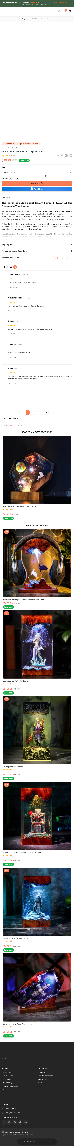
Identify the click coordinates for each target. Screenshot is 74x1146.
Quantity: (5, 168)
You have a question (10, 247)
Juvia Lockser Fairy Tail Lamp (15, 671)
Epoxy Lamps (13, 19)
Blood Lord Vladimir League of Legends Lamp (22, 842)
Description (7, 187)
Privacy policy (6, 1069)
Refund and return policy (10, 1076)
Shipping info (7, 234)
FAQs (40, 1072)
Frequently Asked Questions (14, 240)
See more (5, 228)
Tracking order (7, 1062)
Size (3, 157)
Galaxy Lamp (24, 19)
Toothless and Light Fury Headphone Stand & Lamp (24, 589)
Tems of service (7, 1065)
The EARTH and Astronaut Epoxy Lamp (19, 496)
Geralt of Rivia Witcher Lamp (15, 928)
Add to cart (35, 173)
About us (41, 1062)
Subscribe (50, 1131)
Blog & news (42, 1069)
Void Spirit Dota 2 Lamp (13, 756)
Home (3, 19)
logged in (11, 415)
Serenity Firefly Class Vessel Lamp (17, 1013)
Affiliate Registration (45, 1065)
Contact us (5, 1079)
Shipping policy (7, 1072)
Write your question (62, 248)
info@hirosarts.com (13, 1102)
